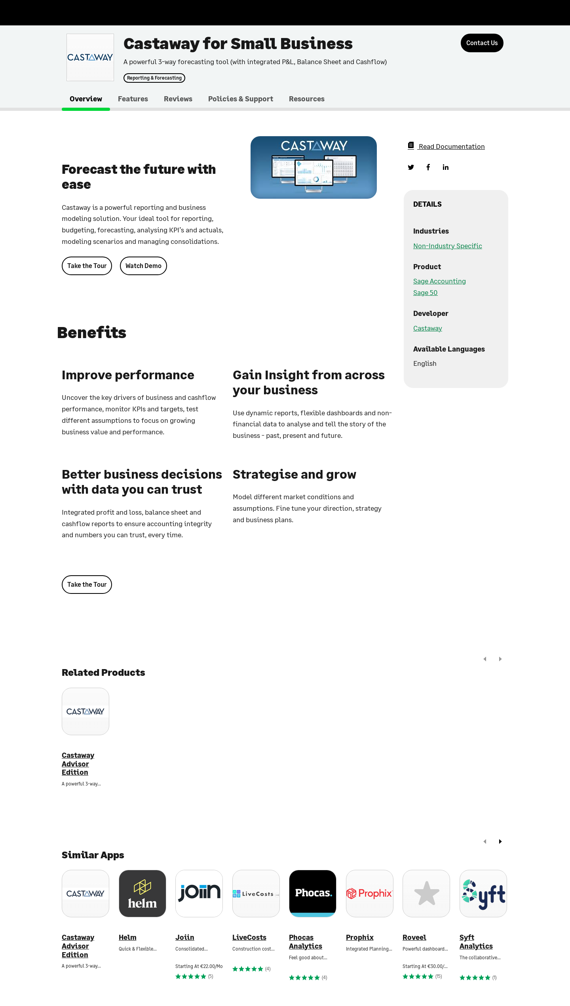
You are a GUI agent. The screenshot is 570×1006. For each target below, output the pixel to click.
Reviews (178, 98)
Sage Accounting (439, 280)
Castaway (427, 327)
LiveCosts (249, 937)
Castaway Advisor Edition (78, 763)
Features (133, 98)
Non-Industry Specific (447, 245)
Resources (307, 98)
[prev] (485, 659)
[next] (500, 659)
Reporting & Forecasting (154, 78)
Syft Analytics (476, 941)
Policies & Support (240, 98)
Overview (86, 98)
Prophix (360, 937)
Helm (128, 937)
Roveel (414, 937)
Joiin (184, 937)
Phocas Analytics (305, 941)
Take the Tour (86, 265)
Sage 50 (425, 292)
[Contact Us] (482, 43)
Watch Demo (143, 265)
